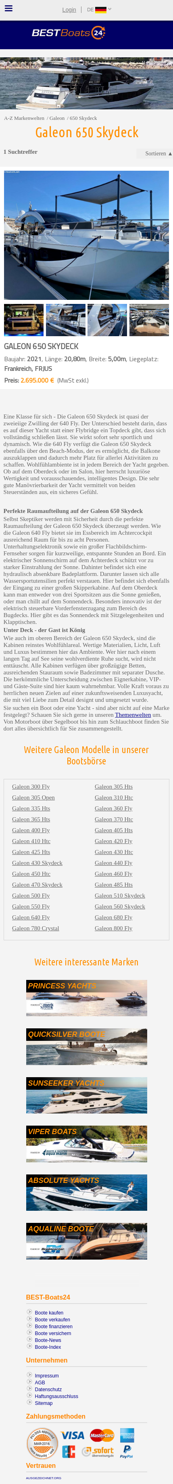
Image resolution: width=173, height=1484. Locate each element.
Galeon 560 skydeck (120, 906)
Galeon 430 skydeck (37, 863)
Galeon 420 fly (113, 841)
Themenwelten (133, 715)
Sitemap (44, 1403)
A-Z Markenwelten (24, 118)
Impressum (47, 1376)
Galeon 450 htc (31, 874)
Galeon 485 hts (114, 884)
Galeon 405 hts (114, 830)
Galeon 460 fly (113, 874)
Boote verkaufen (52, 1320)
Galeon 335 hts (31, 808)
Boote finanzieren (54, 1326)
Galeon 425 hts (31, 852)
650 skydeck (83, 118)
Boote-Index (48, 1347)
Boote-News (48, 1340)
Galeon (57, 118)
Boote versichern (53, 1333)
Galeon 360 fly (113, 808)
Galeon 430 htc (114, 852)
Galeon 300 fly (31, 786)
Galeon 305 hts (114, 786)
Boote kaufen (49, 1313)
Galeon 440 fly (113, 863)
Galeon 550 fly (31, 906)
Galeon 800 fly (113, 928)
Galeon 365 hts (31, 819)
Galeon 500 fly (31, 895)
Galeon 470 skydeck (37, 884)
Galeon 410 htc (31, 841)
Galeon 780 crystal (35, 928)
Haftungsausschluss (56, 1396)
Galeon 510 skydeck (120, 895)
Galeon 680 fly (113, 917)
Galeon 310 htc (114, 797)
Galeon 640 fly (31, 917)
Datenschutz (48, 1389)
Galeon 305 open (33, 797)
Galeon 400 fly (31, 830)
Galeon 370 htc (114, 819)
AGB (40, 1383)
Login (69, 9)
